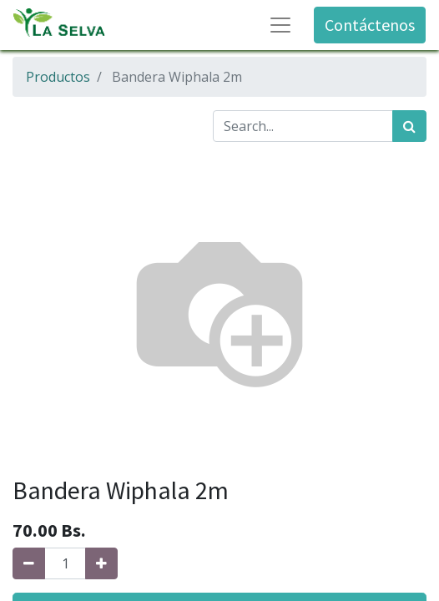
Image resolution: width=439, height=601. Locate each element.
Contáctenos (370, 24)
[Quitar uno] (29, 563)
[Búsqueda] (409, 126)
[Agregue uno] (101, 563)
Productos (58, 77)
